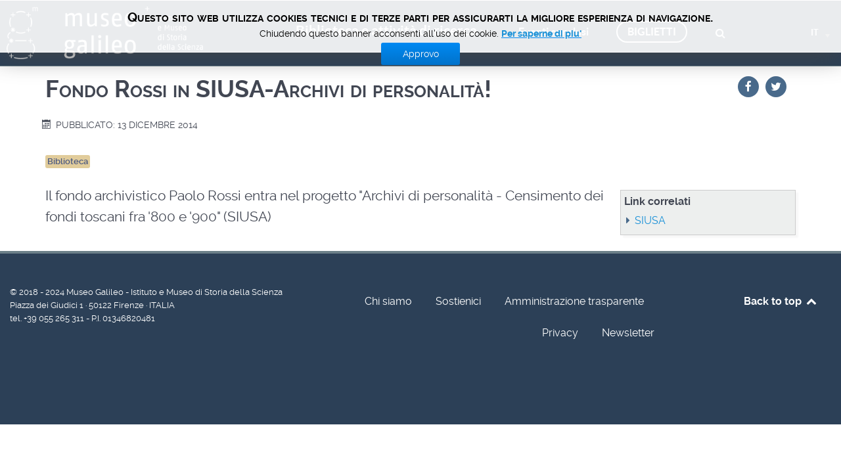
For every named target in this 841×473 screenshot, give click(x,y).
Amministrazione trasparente (574, 301)
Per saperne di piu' (541, 33)
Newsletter (628, 333)
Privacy (560, 333)
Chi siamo (388, 301)
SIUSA (650, 220)
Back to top (781, 301)
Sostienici (458, 301)
